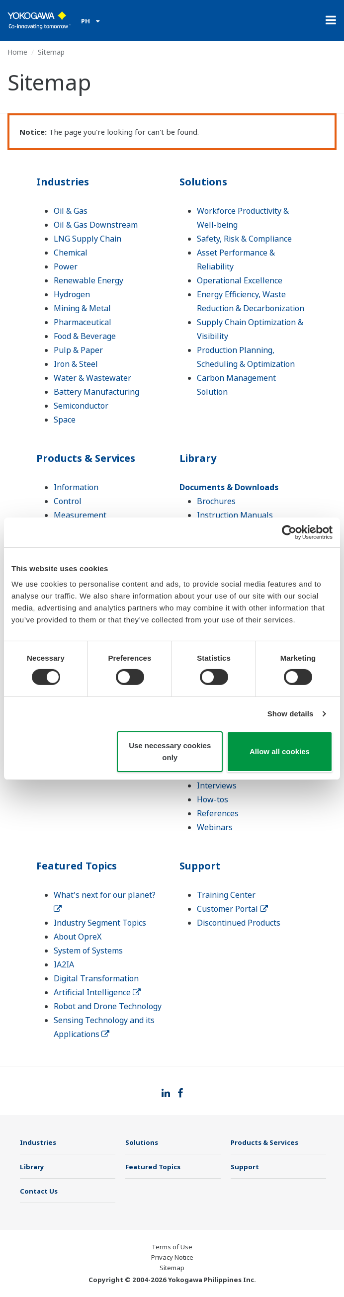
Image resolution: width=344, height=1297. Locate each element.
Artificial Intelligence (97, 992)
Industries (62, 181)
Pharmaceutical (82, 322)
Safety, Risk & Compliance (244, 238)
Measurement (80, 515)
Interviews (217, 785)
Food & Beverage (85, 336)
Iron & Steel (76, 363)
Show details (290, 713)
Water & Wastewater (92, 377)
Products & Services (85, 458)
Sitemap (172, 1267)
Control (68, 501)
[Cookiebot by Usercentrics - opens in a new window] (289, 531)
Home (17, 52)
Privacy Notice (172, 1257)
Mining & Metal (82, 308)
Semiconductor (81, 405)
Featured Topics (76, 865)
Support (200, 865)
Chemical (70, 252)
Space (65, 419)
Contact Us (39, 1191)
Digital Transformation (96, 978)
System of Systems (88, 950)
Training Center (226, 894)
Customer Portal (232, 908)
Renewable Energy (88, 280)
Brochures (216, 501)
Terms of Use (172, 1246)
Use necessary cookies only (170, 751)
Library (197, 458)
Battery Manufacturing (96, 391)
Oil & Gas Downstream (96, 224)
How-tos (212, 799)
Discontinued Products (238, 922)
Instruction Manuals (235, 515)
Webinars (215, 827)
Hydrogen (72, 294)
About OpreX (77, 936)
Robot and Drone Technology (108, 1006)
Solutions (203, 181)
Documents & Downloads (228, 487)
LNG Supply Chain (87, 238)
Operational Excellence (239, 280)
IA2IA (64, 964)
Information (76, 487)
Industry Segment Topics (100, 922)
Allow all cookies (280, 751)
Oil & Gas (70, 210)
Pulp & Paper (78, 350)
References (218, 813)
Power (66, 266)
